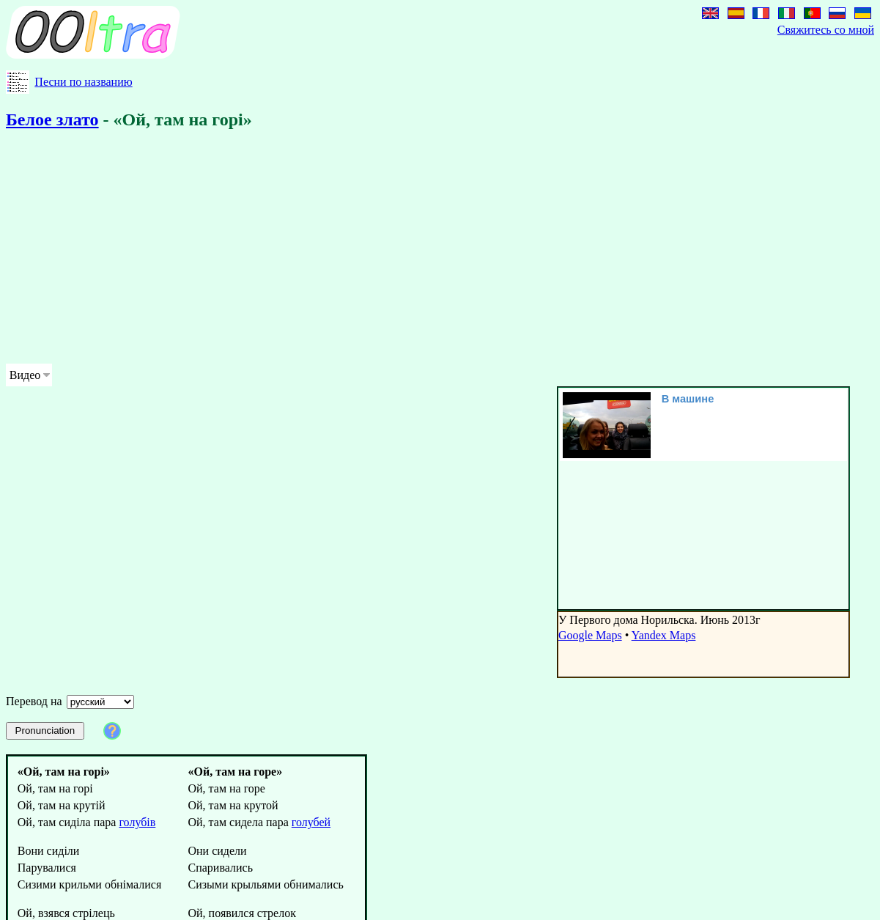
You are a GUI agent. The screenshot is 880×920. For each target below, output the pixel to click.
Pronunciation (45, 730)
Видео (25, 375)
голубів (137, 822)
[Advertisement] (440, 249)
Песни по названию (83, 82)
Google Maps (590, 635)
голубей (311, 822)
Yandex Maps (664, 635)
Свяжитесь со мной (825, 29)
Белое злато (52, 119)
